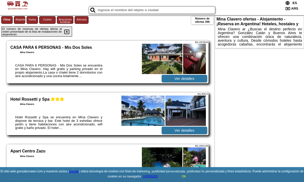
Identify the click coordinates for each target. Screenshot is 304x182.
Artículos (81, 19)
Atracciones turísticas (65, 21)
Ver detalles (184, 78)
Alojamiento (20, 19)
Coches (47, 19)
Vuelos (32, 19)
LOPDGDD (150, 176)
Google (74, 171)
